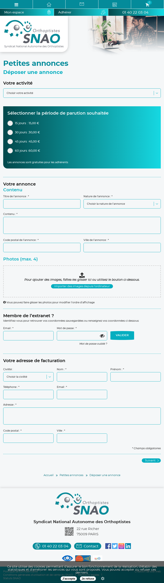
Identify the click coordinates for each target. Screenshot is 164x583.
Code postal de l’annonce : (20, 240)
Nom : (61, 369)
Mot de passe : (66, 328)
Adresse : (9, 404)
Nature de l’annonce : (97, 196)
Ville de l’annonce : (95, 240)
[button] (157, 93)
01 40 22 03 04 (135, 12)
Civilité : (8, 369)
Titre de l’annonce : (15, 196)
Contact (91, 546)
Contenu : (9, 214)
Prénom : (116, 369)
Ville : (60, 430)
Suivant (150, 460)
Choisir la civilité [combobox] (17, 377)
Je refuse (88, 578)
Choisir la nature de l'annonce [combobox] (106, 204)
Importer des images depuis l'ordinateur (82, 286)
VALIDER (122, 335)
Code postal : (11, 430)
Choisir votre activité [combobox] (20, 93)
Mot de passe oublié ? (93, 344)
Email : (7, 328)
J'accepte (68, 578)
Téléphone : (10, 387)
